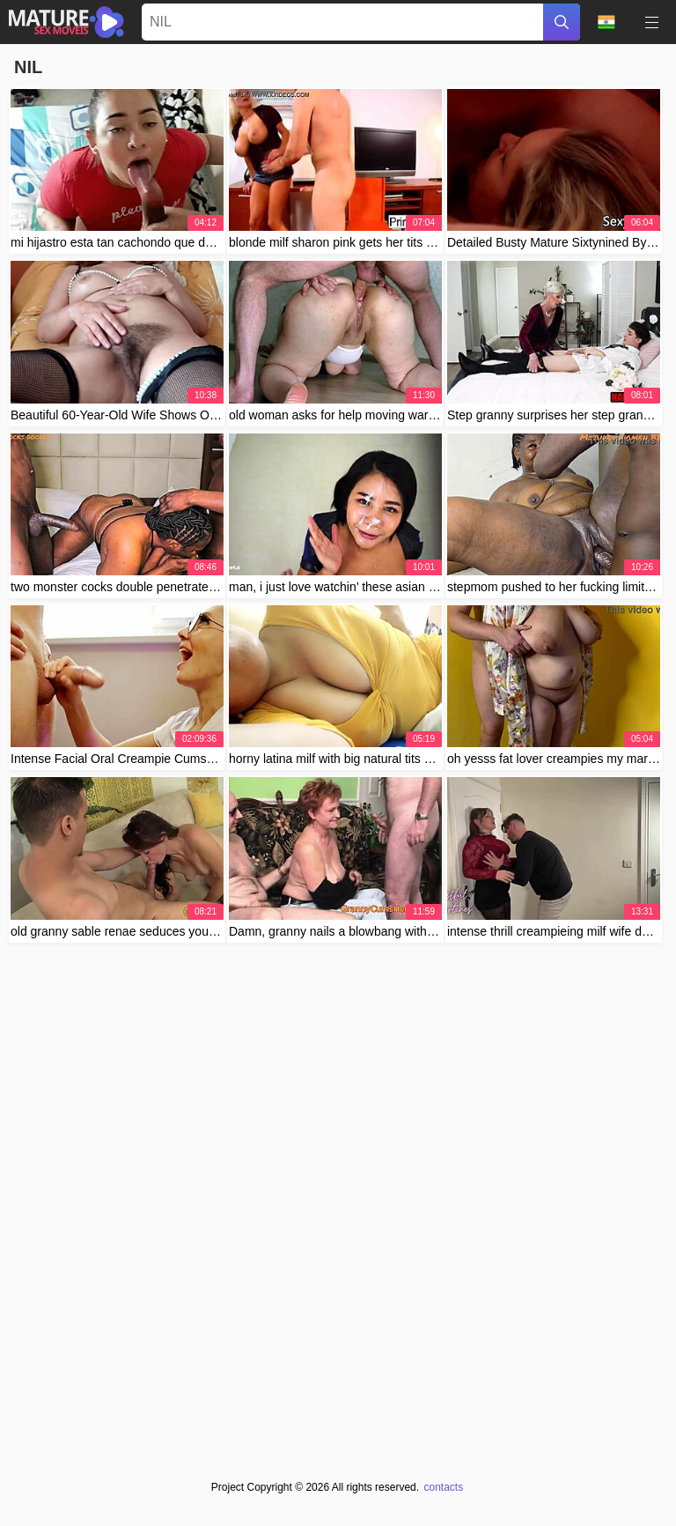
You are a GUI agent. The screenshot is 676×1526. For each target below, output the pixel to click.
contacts (443, 1487)
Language (606, 22)
